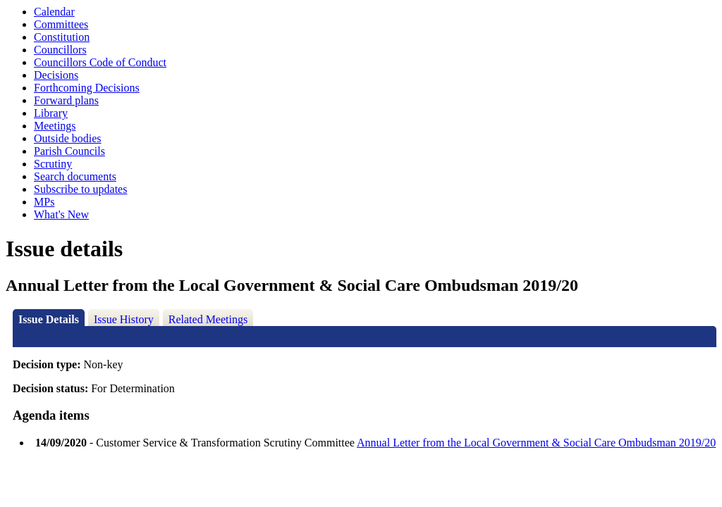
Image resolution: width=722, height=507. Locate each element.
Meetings (55, 126)
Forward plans (66, 100)
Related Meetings (208, 319)
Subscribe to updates (80, 189)
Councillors (60, 50)
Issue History (124, 319)
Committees (61, 24)
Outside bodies (68, 138)
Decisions (56, 75)
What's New (61, 214)
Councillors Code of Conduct (100, 62)
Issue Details (48, 319)
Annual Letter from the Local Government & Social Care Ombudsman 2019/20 (536, 443)
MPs (44, 202)
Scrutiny (53, 164)
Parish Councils (69, 151)
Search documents (75, 176)
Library (51, 113)
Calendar (54, 12)
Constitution (62, 37)
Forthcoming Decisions (87, 88)
